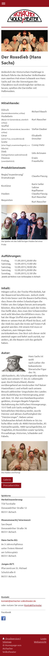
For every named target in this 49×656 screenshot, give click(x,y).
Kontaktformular (33, 605)
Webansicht (40, 641)
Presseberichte (11, 485)
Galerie (7, 479)
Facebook (6, 612)
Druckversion (11, 638)
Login (43, 638)
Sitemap (7, 641)
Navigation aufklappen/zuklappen (24, 3)
